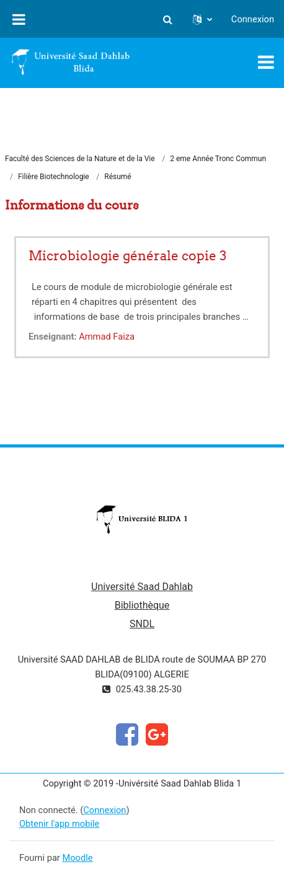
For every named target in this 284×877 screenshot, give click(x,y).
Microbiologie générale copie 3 (127, 255)
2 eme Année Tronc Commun (218, 158)
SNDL (142, 624)
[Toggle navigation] (266, 62)
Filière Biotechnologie (53, 176)
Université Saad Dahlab (142, 587)
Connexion (252, 19)
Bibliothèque (142, 605)
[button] (168, 19)
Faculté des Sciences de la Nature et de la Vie (80, 158)
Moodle (77, 857)
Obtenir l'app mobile (59, 823)
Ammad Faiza (107, 336)
